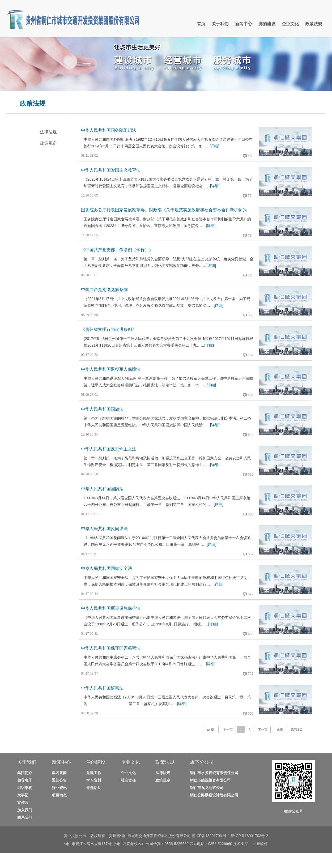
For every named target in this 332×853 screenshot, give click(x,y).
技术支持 (241, 844)
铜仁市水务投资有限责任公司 (214, 773)
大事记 (22, 795)
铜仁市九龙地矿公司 (206, 788)
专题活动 (93, 788)
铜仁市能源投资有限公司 (210, 780)
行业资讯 (59, 788)
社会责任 (128, 780)
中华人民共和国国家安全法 (106, 568)
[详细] (214, 146)
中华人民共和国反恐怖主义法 (108, 449)
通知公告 (59, 780)
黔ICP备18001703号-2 (249, 836)
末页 (280, 730)
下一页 (262, 730)
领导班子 (24, 780)
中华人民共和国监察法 (102, 688)
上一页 (228, 730)
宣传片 (22, 802)
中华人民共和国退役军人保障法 (111, 369)
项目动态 (59, 795)
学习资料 (93, 780)
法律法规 (48, 132)
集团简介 (24, 773)
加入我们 (24, 810)
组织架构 (24, 788)
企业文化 (128, 773)
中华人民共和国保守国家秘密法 (111, 648)
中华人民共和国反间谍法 (104, 528)
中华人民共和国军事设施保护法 (111, 608)
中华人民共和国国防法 (102, 489)
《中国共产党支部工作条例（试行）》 (117, 250)
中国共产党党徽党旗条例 (104, 289)
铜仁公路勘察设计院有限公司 (214, 795)
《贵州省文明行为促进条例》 (108, 329)
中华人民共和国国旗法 (102, 409)
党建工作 (93, 773)
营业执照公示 (75, 836)
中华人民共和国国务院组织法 (108, 130)
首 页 (210, 730)
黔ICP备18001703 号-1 (211, 836)
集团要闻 (59, 773)
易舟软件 (260, 844)
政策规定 (48, 143)
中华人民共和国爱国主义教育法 (111, 170)
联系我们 (24, 817)
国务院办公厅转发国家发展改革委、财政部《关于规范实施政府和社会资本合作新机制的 (164, 210)
